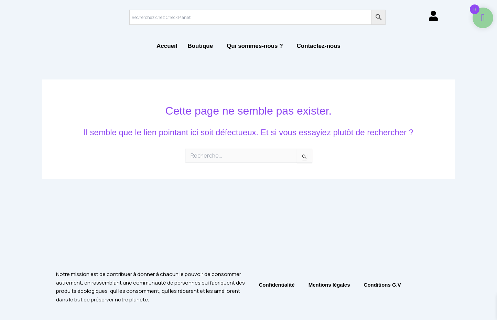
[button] (202, 46)
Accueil (166, 46)
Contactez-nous (319, 46)
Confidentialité (277, 285)
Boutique (200, 46)
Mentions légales (329, 285)
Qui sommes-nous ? (255, 46)
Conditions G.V (382, 285)
